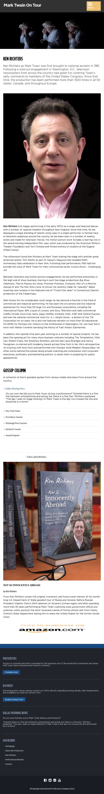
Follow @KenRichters (36, 456)
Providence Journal (14, 416)
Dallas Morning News (15, 388)
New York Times (13, 410)
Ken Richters (10, 754)
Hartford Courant (13, 428)
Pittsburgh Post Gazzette (16, 422)
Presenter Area (11, 671)
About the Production (14, 749)
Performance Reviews (14, 758)
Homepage (9, 745)
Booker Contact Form (14, 698)
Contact (8, 763)
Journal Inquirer (13, 434)
